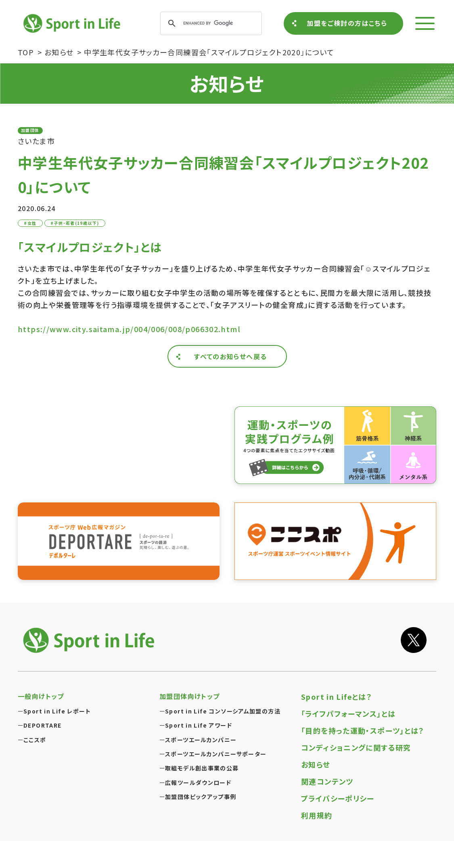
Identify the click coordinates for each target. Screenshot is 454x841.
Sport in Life (73, 23)
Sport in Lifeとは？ (336, 696)
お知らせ (316, 764)
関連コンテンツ (327, 781)
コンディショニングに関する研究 (356, 747)
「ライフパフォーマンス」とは (348, 713)
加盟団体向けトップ (189, 696)
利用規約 (317, 815)
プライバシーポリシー (337, 798)
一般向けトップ (41, 696)
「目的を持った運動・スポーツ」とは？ (363, 730)
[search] (209, 23)
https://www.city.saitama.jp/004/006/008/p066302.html (129, 329)
